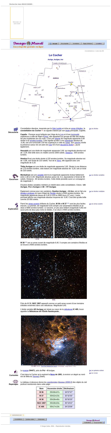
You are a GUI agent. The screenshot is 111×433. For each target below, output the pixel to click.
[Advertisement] (81, 23)
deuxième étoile (66, 145)
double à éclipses (27, 193)
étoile (67, 131)
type (50, 145)
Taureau (36, 376)
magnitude (68, 141)
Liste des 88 (100, 51)
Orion (46, 136)
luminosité (75, 134)
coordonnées (52, 382)
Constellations (89, 51)
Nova (52, 374)
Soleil (67, 143)
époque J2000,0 (65, 382)
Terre (59, 161)
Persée (53, 193)
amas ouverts (33, 204)
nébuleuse (68, 309)
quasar (25, 370)
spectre (77, 143)
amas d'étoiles (77, 128)
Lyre (62, 134)
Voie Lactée (57, 128)
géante (57, 138)
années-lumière (36, 141)
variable (40, 175)
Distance (69, 153)
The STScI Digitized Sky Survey (49, 366)
